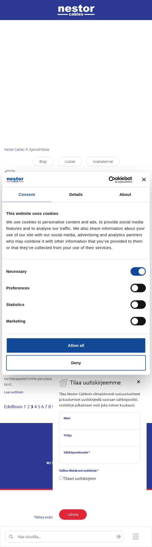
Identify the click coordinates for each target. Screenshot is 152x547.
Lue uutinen (13, 392)
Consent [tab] (27, 194)
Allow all (76, 345)
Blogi (43, 161)
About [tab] (125, 194)
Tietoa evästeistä (47, 517)
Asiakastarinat (103, 161)
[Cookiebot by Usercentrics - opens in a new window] (108, 179)
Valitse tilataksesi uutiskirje (79, 470)
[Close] (138, 381)
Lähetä (72, 514)
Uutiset (70, 161)
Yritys (68, 435)
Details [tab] (76, 194)
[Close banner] (144, 179)
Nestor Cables (14, 149)
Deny (76, 362)
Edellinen (13, 407)
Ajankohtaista (39, 149)
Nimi (67, 418)
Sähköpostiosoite (77, 452)
